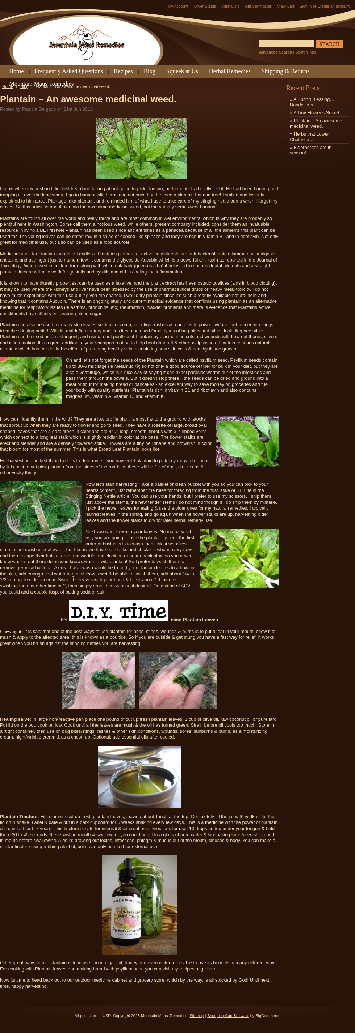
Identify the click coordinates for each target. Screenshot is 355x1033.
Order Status (205, 6)
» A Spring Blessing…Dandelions (312, 102)
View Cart (285, 6)
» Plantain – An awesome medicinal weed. (316, 123)
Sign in (306, 6)
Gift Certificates (258, 6)
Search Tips (305, 52)
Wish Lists (230, 6)
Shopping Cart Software (228, 1015)
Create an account (333, 6)
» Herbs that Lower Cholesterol (309, 136)
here (212, 969)
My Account (178, 6)
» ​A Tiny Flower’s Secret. (315, 112)
